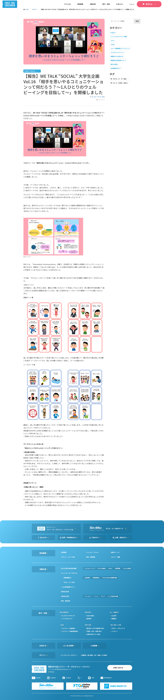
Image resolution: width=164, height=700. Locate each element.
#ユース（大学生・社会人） (121, 83)
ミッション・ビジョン (92, 552)
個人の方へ (43, 537)
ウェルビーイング (90, 568)
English (113, 32)
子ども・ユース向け (69, 582)
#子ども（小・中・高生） (120, 79)
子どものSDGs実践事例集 (109, 578)
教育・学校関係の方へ (69, 537)
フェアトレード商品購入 (68, 628)
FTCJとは (67, 4)
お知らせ (119, 4)
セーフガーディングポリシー (69, 655)
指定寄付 (89, 618)
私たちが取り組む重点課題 (68, 568)
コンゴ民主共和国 (113, 596)
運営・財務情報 (90, 557)
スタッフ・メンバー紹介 (68, 557)
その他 (112, 44)
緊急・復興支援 (65, 601)
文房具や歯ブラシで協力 (93, 634)
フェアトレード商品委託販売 (70, 631)
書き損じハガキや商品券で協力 (95, 628)
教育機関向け (67, 578)
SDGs (110, 568)
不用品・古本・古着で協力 (94, 631)
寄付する (149, 4)
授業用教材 (96, 578)
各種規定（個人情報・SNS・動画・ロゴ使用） (94, 655)
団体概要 (80, 4)
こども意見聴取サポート (68, 587)
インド (96, 596)
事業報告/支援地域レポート (118, 60)
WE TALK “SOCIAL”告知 (98, 97)
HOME (26, 9)
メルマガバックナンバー (117, 52)
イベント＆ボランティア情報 (119, 36)
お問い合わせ (118, 667)
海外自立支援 (65, 596)
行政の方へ (95, 537)
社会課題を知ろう (116, 68)
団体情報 (63, 552)
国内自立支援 (65, 591)
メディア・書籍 (115, 557)
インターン (114, 631)
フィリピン (88, 596)
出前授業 (87, 578)
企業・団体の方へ (121, 537)
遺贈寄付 (113, 618)
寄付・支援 (106, 4)
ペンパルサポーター (67, 618)
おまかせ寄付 (90, 616)
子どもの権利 (101, 568)
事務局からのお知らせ (117, 56)
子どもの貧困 (127, 568)
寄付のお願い (114, 64)
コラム (112, 40)
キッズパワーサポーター (68, 616)
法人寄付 (113, 616)
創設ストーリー (115, 552)
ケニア (103, 596)
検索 (137, 21)
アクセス (51, 672)
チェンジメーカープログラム (69, 573)
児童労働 (117, 568)
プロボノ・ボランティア (118, 628)
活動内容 (93, 4)
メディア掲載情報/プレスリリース (120, 48)
